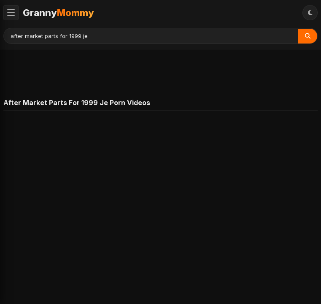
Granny (58, 13)
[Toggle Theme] (310, 12)
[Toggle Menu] (11, 12)
